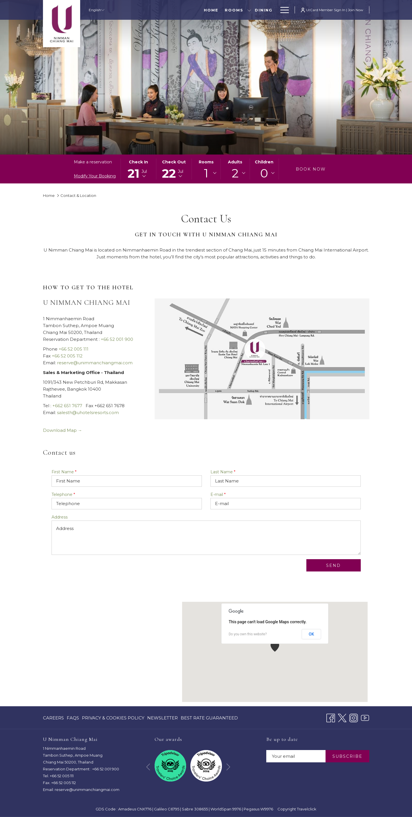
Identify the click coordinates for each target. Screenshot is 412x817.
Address (60, 517)
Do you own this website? (248, 634)
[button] (138, 169)
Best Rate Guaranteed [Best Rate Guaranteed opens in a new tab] (209, 719)
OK (311, 634)
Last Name (222, 471)
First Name (64, 471)
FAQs (73, 718)
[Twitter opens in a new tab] (342, 717)
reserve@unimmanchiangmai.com (95, 362)
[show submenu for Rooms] (194, 10)
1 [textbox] (206, 173)
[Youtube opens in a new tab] (365, 717)
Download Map (62, 430)
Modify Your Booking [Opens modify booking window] (95, 176)
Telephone (63, 494)
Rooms (206, 162)
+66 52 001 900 (117, 339)
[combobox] (206, 173)
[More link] (282, 10)
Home (49, 195)
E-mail (218, 494)
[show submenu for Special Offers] (273, 10)
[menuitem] (156, 10)
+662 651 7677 (67, 405)
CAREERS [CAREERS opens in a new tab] (53, 719)
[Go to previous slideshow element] (148, 766)
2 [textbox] (235, 173)
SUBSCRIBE (347, 756)
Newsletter (162, 718)
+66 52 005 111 (73, 349)
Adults (235, 162)
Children (264, 162)
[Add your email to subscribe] (296, 756)
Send (333, 565)
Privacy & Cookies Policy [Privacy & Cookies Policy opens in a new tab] (113, 719)
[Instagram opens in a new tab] (353, 717)
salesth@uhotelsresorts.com (88, 412)
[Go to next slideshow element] (228, 766)
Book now (311, 169)
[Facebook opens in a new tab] (330, 717)
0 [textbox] (264, 173)
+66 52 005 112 (67, 356)
